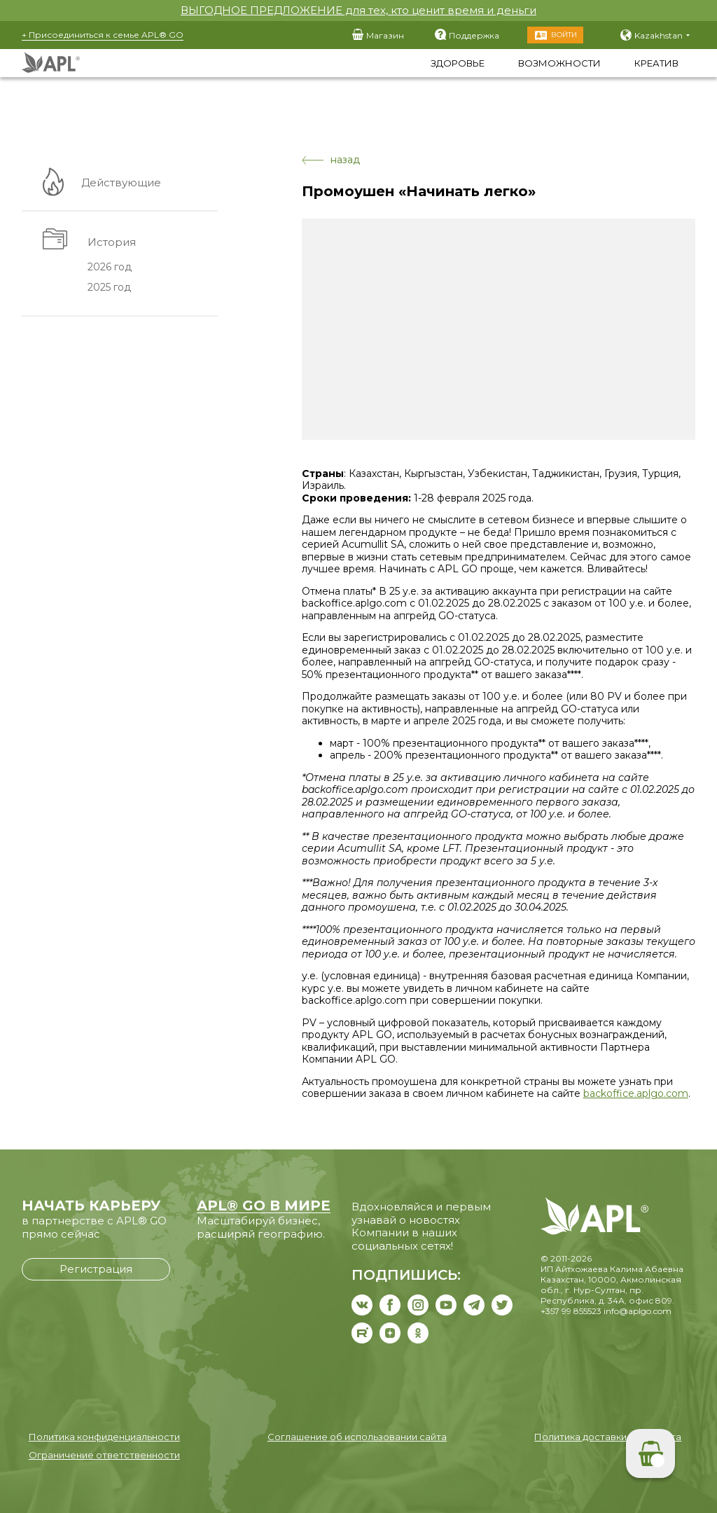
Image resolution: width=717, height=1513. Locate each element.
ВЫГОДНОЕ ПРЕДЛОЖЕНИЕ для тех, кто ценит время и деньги (358, 10)
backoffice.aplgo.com (635, 1093)
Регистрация (96, 1269)
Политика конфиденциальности (104, 1436)
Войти (564, 34)
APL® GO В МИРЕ (263, 1205)
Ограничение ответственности (104, 1454)
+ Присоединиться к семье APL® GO (102, 34)
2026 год (109, 267)
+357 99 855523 (571, 1311)
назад (331, 160)
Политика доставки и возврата (607, 1436)
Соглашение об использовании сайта (357, 1436)
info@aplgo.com (637, 1311)
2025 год (108, 288)
